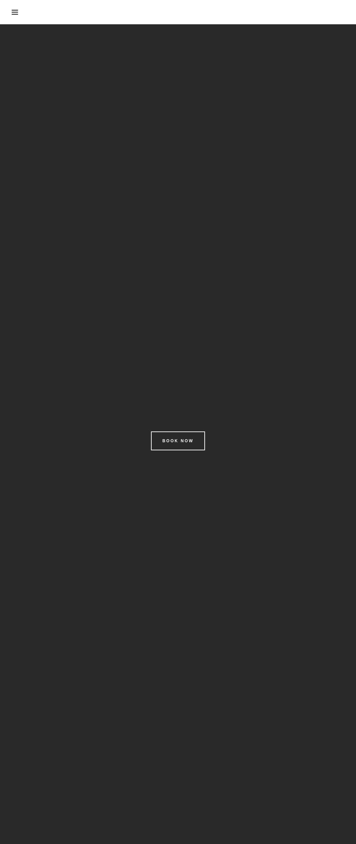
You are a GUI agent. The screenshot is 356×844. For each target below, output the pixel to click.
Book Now (178, 441)
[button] (17, 12)
